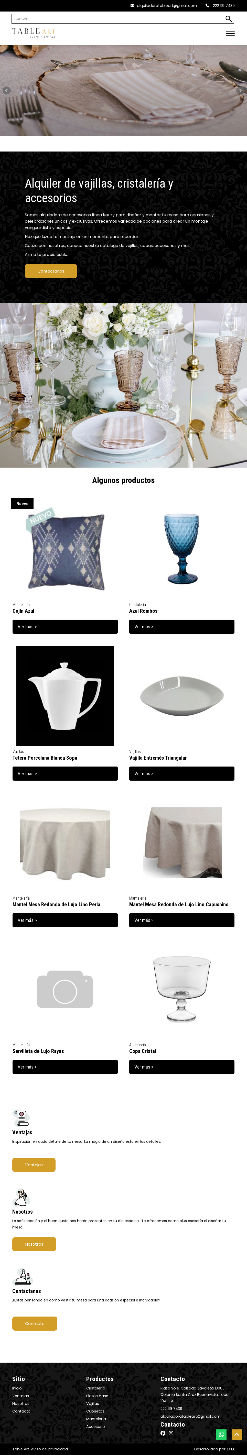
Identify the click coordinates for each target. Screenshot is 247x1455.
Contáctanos (51, 271)
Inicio (17, 1388)
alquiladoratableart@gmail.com (164, 5)
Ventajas (34, 1165)
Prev (7, 91)
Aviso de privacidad (49, 1449)
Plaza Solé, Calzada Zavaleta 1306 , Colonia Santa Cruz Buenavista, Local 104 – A (194, 1395)
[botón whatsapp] (221, 1434)
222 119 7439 (220, 5)
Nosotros (34, 1244)
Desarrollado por (214, 1449)
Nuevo (22, 503)
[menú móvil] (230, 33)
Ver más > (27, 627)
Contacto (35, 1324)
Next (240, 91)
